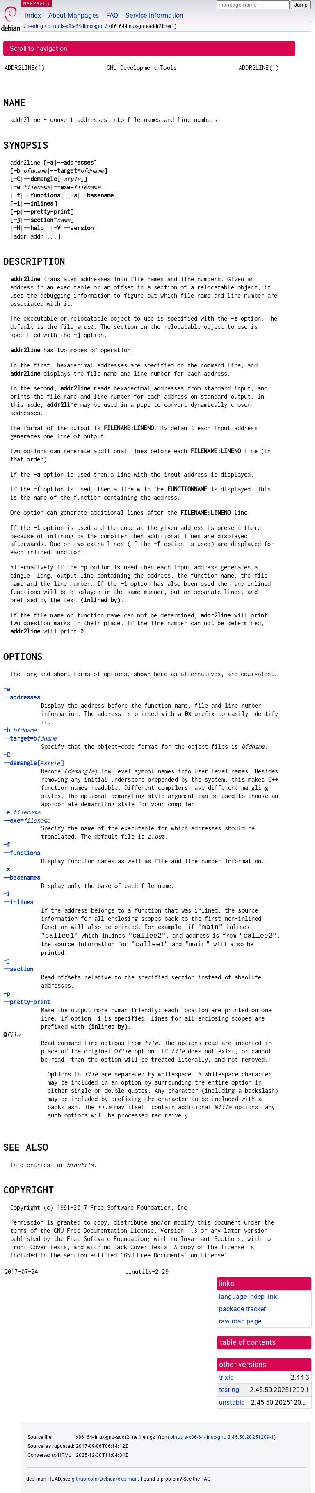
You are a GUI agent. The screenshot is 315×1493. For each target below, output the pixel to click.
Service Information (154, 15)
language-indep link (248, 1296)
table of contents (248, 1342)
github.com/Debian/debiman (105, 1479)
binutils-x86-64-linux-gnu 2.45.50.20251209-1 (222, 1437)
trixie (226, 1377)
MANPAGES (36, 3)
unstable (231, 1402)
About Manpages (73, 15)
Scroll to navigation (38, 49)
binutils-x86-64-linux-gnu (76, 26)
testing (35, 26)
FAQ (112, 15)
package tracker (242, 1309)
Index (33, 15)
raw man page (240, 1321)
